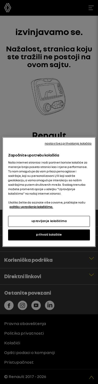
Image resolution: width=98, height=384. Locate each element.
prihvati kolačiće (49, 235)
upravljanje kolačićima (49, 221)
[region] (48, 192)
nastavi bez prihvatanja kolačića (68, 143)
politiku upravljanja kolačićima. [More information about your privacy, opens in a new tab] (31, 207)
